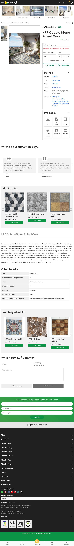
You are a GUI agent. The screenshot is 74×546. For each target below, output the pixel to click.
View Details (14, 225)
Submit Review (48, 390)
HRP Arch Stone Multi (13, 343)
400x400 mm (56, 87)
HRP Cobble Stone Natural (58, 344)
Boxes (59, 53)
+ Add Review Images (16, 390)
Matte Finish (56, 80)
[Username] (58, 45)
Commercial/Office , (58, 99)
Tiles (8, 23)
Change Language (7, 500)
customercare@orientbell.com (14, 518)
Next (72, 11)
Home (3, 23)
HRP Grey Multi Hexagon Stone (11, 217)
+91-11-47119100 (8, 516)
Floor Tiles (55, 84)
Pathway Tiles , (57, 104)
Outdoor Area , (56, 101)
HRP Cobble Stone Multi (58, 217)
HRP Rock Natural (35, 343)
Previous (2, 164)
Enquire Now (63, 65)
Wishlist (50, 65)
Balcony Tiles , (56, 97)
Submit (37, 422)
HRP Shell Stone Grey (36, 216)
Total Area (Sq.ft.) (48, 53)
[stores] (51, 542)
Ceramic (55, 76)
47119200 (17, 516)
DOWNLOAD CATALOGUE (37, 429)
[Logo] (11, 2)
